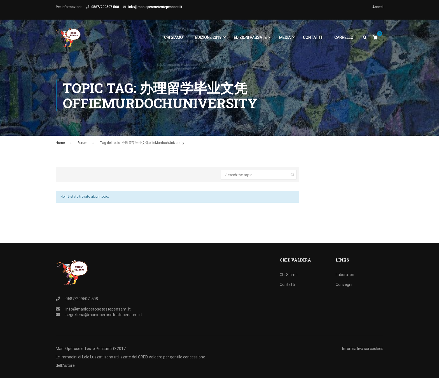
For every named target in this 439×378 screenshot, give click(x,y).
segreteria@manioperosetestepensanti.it (104, 314)
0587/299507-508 (105, 7)
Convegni (344, 284)
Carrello (343, 38)
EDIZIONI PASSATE (250, 38)
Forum (82, 145)
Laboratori (345, 274)
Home (60, 145)
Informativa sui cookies (362, 348)
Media (284, 38)
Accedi (377, 7)
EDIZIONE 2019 (208, 38)
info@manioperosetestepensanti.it (155, 7)
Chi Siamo (173, 38)
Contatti (312, 38)
